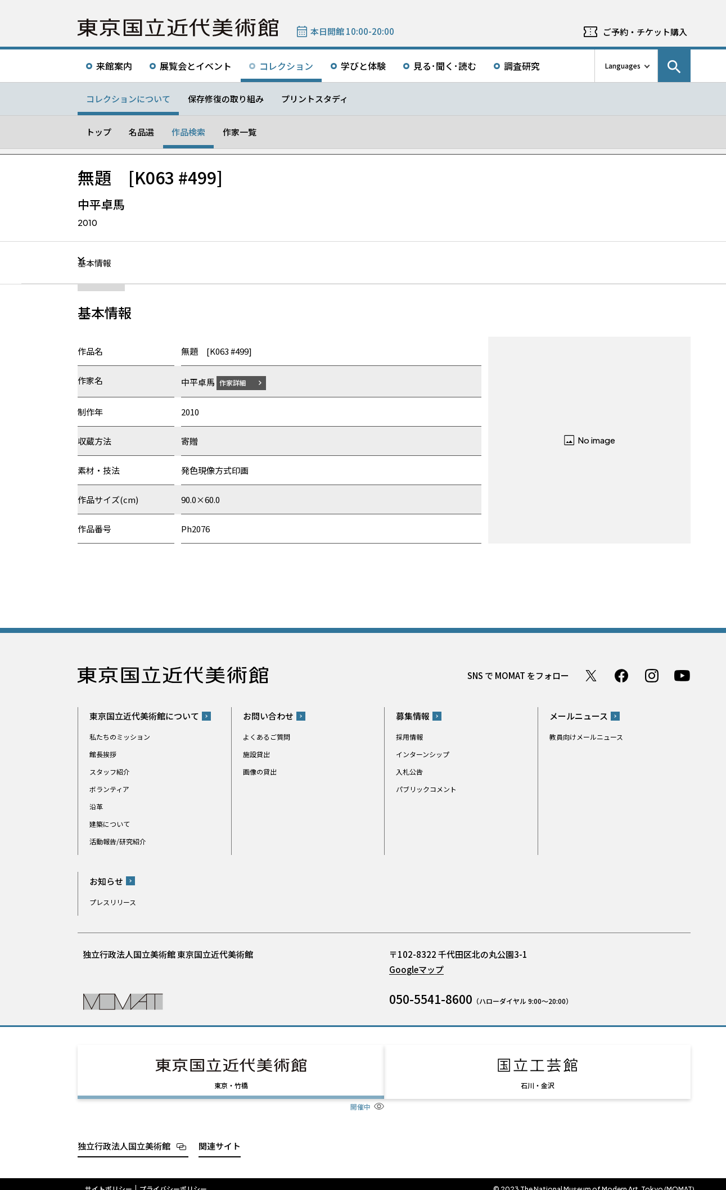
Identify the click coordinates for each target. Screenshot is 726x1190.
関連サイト (220, 1135)
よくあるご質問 (266, 736)
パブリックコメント (426, 789)
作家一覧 (239, 132)
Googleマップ (416, 969)
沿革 (96, 806)
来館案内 (114, 66)
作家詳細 (239, 382)
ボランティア (109, 789)
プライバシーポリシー (173, 1179)
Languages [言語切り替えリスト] (623, 65)
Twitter (591, 675)
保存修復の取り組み (226, 99)
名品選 (141, 132)
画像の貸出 (260, 771)
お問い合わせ (268, 716)
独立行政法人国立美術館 (124, 1135)
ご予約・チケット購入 (645, 32)
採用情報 (409, 736)
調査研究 (522, 66)
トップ (98, 132)
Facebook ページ (621, 675)
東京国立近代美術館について (144, 716)
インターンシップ (422, 754)
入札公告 (409, 771)
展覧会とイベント (196, 66)
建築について (109, 824)
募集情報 (413, 716)
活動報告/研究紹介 (117, 841)
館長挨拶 (102, 754)
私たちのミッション (119, 736)
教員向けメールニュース (586, 736)
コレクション (286, 66)
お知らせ (106, 880)
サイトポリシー (108, 1179)
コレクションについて (128, 99)
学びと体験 (363, 66)
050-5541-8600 (430, 998)
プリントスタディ (314, 99)
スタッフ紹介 (109, 771)
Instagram (651, 675)
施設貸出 (256, 754)
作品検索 (188, 132)
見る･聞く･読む (444, 66)
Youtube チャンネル (682, 675)
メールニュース (578, 716)
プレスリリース (112, 901)
